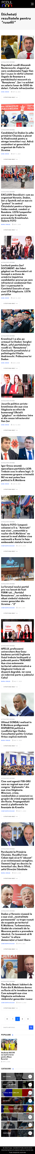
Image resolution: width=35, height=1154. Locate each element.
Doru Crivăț (5, 92)
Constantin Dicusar (7, 546)
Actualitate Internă (8, 62)
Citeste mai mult (11, 97)
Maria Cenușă (5, 224)
